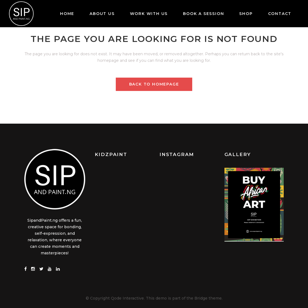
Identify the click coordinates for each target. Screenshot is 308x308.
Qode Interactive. (128, 297)
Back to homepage (154, 84)
